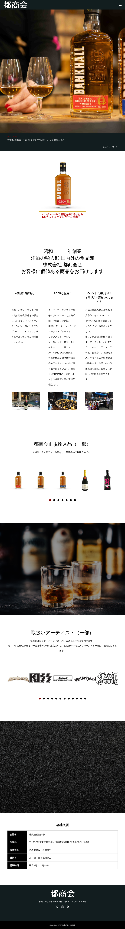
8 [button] (69, 698)
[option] (18, 480)
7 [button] (75, 500)
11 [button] (81, 698)
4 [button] (62, 500)
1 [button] (50, 500)
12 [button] (85, 698)
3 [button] (58, 500)
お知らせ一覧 (108, 147)
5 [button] (67, 500)
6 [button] (71, 500)
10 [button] (77, 698)
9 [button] (73, 698)
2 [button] (54, 500)
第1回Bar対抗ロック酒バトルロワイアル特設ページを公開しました (36, 140)
